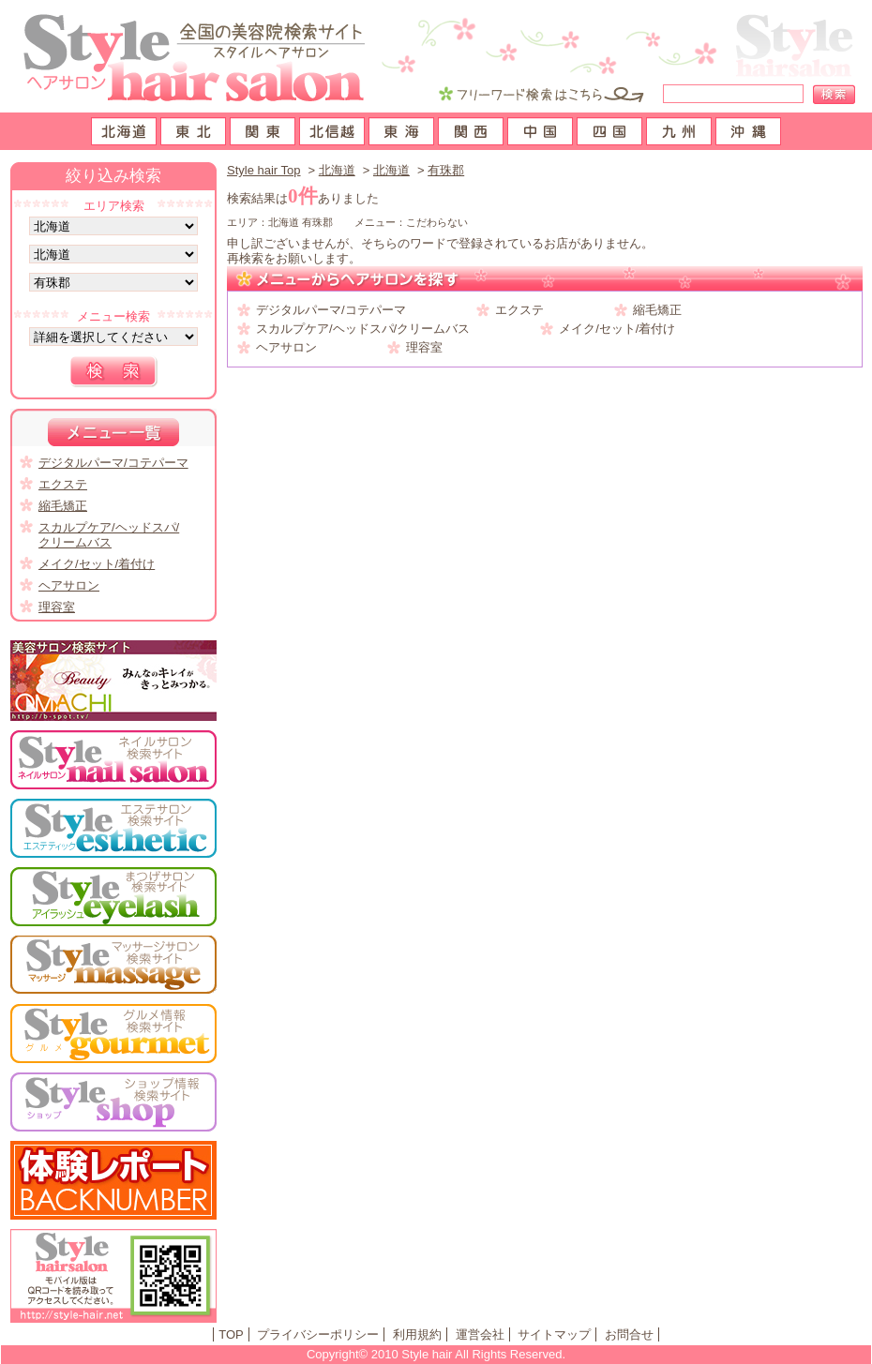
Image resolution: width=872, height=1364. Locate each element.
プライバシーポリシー (318, 1334)
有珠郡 (446, 170)
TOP (231, 1334)
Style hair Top (264, 170)
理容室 (424, 347)
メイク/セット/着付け (617, 329)
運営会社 (480, 1334)
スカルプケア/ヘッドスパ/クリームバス (363, 329)
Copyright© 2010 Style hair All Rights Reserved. (436, 1354)
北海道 (337, 170)
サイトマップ (554, 1334)
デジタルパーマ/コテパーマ (331, 310)
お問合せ (629, 1334)
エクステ (519, 310)
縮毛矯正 (657, 310)
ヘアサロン (286, 347)
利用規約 (417, 1334)
